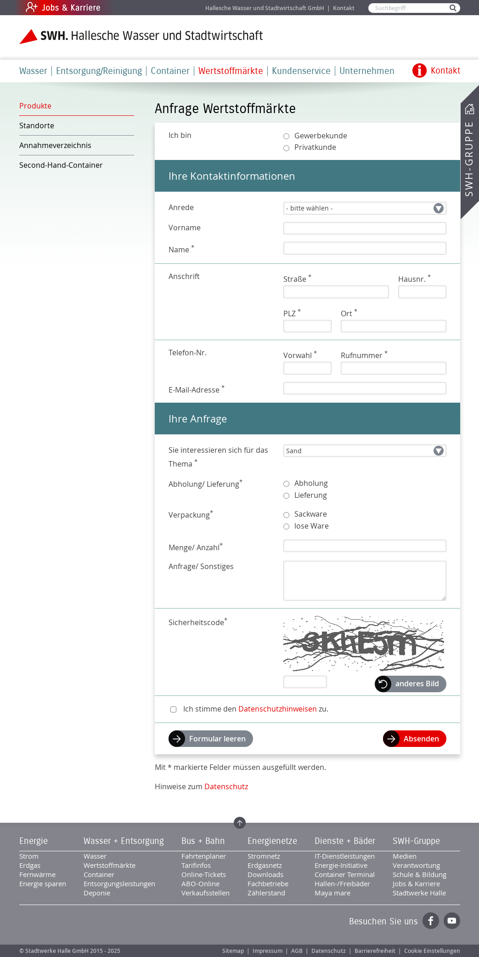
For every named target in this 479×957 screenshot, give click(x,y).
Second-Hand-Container (61, 165)
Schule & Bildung (419, 874)
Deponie (97, 892)
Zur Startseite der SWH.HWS (141, 36)
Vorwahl (300, 354)
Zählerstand (266, 892)
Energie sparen (42, 883)
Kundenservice (301, 71)
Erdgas (29, 865)
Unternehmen (366, 71)
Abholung (311, 483)
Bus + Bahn (203, 841)
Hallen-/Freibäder (342, 883)
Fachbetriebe (268, 883)
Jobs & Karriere (125, 7)
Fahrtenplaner (203, 855)
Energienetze (272, 841)
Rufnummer (364, 354)
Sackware (310, 514)
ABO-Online (200, 883)
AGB (297, 951)
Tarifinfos (196, 865)
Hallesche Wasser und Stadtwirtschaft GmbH (264, 8)
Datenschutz (226, 786)
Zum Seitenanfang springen (240, 823)
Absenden (421, 739)
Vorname (185, 227)
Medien (405, 855)
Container (170, 71)
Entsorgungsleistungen (119, 883)
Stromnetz (264, 855)
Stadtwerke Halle (419, 892)
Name (181, 249)
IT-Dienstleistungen (345, 855)
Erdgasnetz (265, 865)
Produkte (35, 106)
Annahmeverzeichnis (55, 145)
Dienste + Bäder (345, 841)
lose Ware (311, 526)
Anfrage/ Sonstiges (201, 566)
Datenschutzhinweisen (277, 709)
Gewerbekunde (320, 136)
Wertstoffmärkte (230, 71)
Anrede (181, 207)
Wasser (33, 71)
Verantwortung (416, 865)
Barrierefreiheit (375, 951)
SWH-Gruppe (468, 158)
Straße (297, 278)
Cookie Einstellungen (432, 951)
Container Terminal (345, 874)
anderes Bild (417, 683)
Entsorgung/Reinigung (99, 71)
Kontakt (344, 8)
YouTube (452, 920)
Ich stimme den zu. (255, 709)
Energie (33, 841)
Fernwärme (37, 874)
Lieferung (310, 495)
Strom (29, 855)
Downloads (265, 874)
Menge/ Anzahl (196, 547)
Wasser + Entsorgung (124, 841)
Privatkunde (315, 147)
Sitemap (233, 951)
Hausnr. (414, 278)
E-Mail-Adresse (197, 389)
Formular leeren (217, 739)
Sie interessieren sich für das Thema (218, 457)
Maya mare (332, 892)
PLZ (292, 313)
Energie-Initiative (341, 865)
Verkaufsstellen (205, 892)
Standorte (36, 125)
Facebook (431, 920)
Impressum (267, 951)
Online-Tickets (203, 874)
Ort (349, 313)
